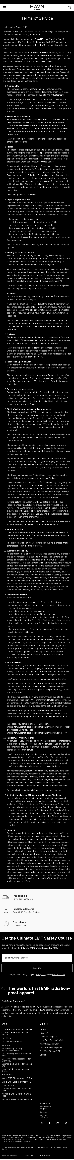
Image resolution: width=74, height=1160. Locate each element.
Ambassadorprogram (45, 1108)
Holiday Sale (7, 1075)
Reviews (43, 1113)
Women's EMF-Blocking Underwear (18, 1100)
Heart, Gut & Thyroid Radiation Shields (15, 1071)
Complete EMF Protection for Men (17, 1030)
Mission (43, 1056)
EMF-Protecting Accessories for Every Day (16, 1061)
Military (43, 1030)
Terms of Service (45, 1156)
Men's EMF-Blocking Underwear (16, 1083)
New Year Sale (8, 1086)
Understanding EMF (49, 1037)
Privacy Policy (29, 1156)
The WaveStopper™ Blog (51, 1052)
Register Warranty (44, 1117)
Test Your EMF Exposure (51, 1048)
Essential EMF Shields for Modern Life (17, 1066)
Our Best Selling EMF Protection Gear (16, 1090)
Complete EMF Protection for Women (15, 1034)
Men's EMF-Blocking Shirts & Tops (17, 1079)
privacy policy (41, 976)
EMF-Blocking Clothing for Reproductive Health (14, 1050)
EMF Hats (6, 1039)
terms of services (58, 976)
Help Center (45, 1104)
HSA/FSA (44, 1034)
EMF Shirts (7, 1046)
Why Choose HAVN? (49, 1045)
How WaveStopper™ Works (52, 1041)
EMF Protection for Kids (13, 1043)
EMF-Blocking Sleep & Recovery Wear (16, 1055)
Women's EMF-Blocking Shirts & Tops (16, 1096)
